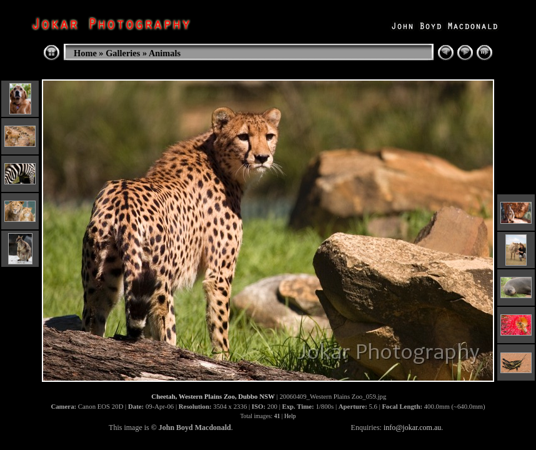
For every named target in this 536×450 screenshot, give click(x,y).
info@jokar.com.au (412, 427)
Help (290, 415)
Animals (165, 53)
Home (85, 53)
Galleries (123, 53)
